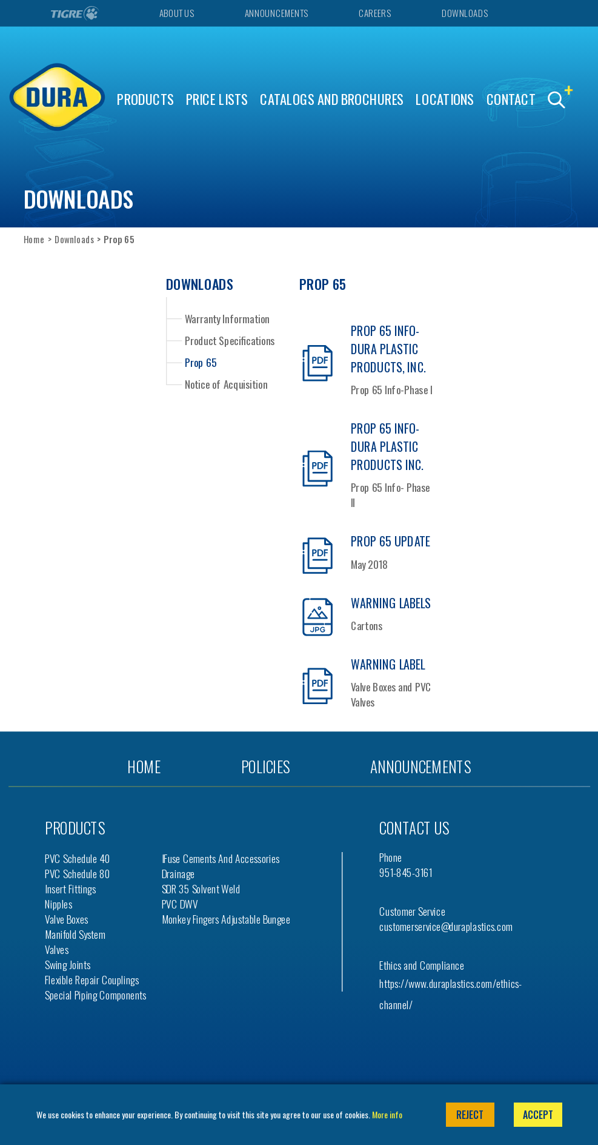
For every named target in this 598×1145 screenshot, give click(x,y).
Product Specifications (230, 340)
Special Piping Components (96, 994)
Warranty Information (227, 318)
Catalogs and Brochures (332, 99)
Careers (375, 13)
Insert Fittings (70, 888)
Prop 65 (201, 362)
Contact (511, 99)
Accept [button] (538, 1114)
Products (145, 99)
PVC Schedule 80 (77, 873)
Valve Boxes (66, 919)
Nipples (58, 904)
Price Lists (217, 99)
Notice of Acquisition (226, 384)
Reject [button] (469, 1114)
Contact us (414, 828)
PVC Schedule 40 (77, 858)
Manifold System (75, 934)
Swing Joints (67, 964)
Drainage (178, 873)
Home (34, 239)
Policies (265, 766)
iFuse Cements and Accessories (221, 858)
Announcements (276, 13)
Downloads (464, 13)
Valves (56, 949)
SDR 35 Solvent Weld (201, 888)
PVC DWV (180, 904)
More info (387, 1114)
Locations (445, 99)
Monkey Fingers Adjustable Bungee (226, 919)
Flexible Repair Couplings (92, 979)
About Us (176, 13)
